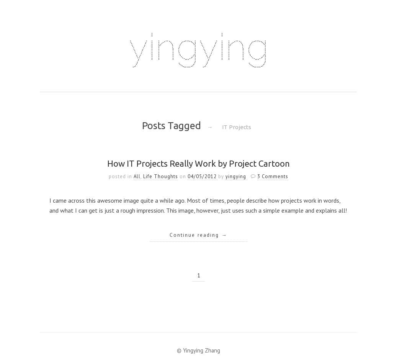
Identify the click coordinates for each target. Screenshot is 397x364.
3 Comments (272, 176)
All (137, 176)
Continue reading (198, 234)
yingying (199, 46)
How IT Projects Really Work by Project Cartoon (198, 163)
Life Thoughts (160, 176)
